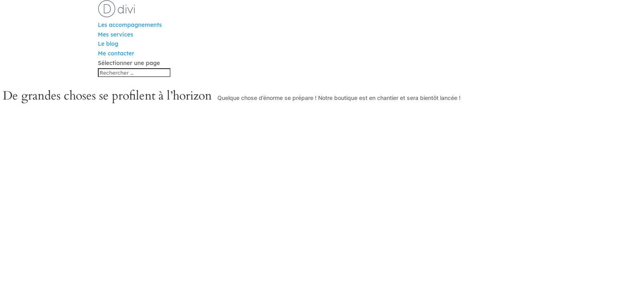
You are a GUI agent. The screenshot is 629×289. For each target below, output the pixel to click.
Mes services (115, 34)
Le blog (108, 43)
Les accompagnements (130, 24)
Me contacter (116, 53)
